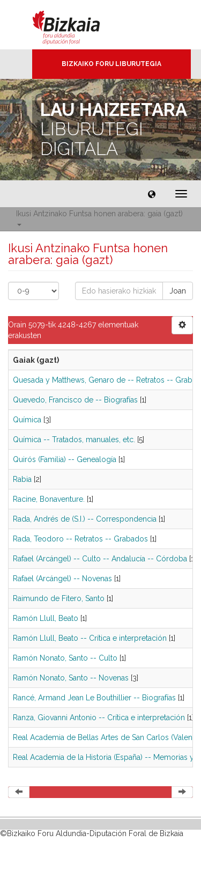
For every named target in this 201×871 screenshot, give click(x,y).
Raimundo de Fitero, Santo (59, 598)
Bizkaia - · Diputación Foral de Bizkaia (77, 24)
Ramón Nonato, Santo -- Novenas (71, 678)
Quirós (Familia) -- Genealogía (64, 459)
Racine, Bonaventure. (49, 499)
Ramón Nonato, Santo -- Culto (65, 658)
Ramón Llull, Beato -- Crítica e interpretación (90, 638)
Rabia (22, 479)
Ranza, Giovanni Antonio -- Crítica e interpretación (99, 717)
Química (27, 419)
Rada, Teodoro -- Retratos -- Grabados (80, 539)
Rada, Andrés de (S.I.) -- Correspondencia (85, 519)
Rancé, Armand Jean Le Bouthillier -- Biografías (94, 697)
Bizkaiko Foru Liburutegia (111, 64)
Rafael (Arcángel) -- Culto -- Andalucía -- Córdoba (100, 558)
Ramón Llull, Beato (45, 618)
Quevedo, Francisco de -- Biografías (75, 400)
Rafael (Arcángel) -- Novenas (62, 578)
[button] (151, 194)
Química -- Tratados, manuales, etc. (74, 439)
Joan (177, 291)
